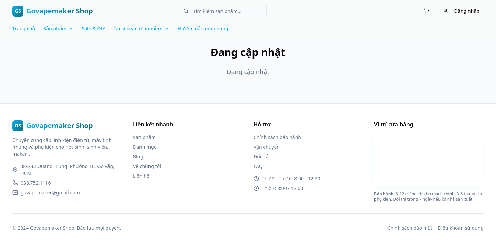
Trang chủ (23, 28)
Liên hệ (141, 176)
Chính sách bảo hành (277, 137)
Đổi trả (261, 156)
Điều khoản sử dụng (461, 228)
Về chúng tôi (147, 166)
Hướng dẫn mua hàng (203, 28)
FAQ (258, 166)
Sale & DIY (93, 28)
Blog (138, 156)
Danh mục (144, 147)
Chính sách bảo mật (410, 228)
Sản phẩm (144, 137)
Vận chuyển (267, 147)
